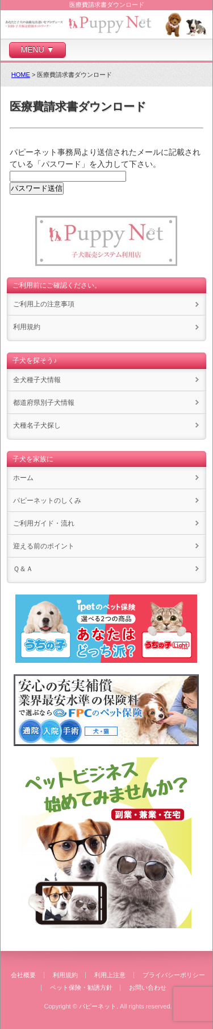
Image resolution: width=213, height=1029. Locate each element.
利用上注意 (110, 974)
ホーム (23, 478)
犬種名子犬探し (37, 425)
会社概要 (23, 974)
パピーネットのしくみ (47, 501)
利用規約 (26, 327)
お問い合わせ (147, 987)
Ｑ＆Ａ (23, 569)
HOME (20, 74)
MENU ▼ (38, 49)
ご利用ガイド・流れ (43, 523)
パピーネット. (98, 1006)
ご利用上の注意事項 (43, 304)
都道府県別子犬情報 (43, 403)
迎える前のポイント (43, 546)
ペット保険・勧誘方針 (81, 987)
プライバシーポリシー (174, 974)
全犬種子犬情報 (37, 380)
